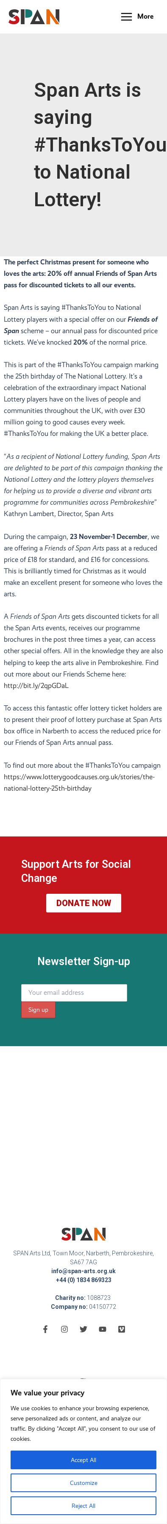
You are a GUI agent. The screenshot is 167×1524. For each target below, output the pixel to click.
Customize (83, 1482)
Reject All (83, 1505)
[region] (83, 1451)
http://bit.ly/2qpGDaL (36, 686)
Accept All (83, 1460)
